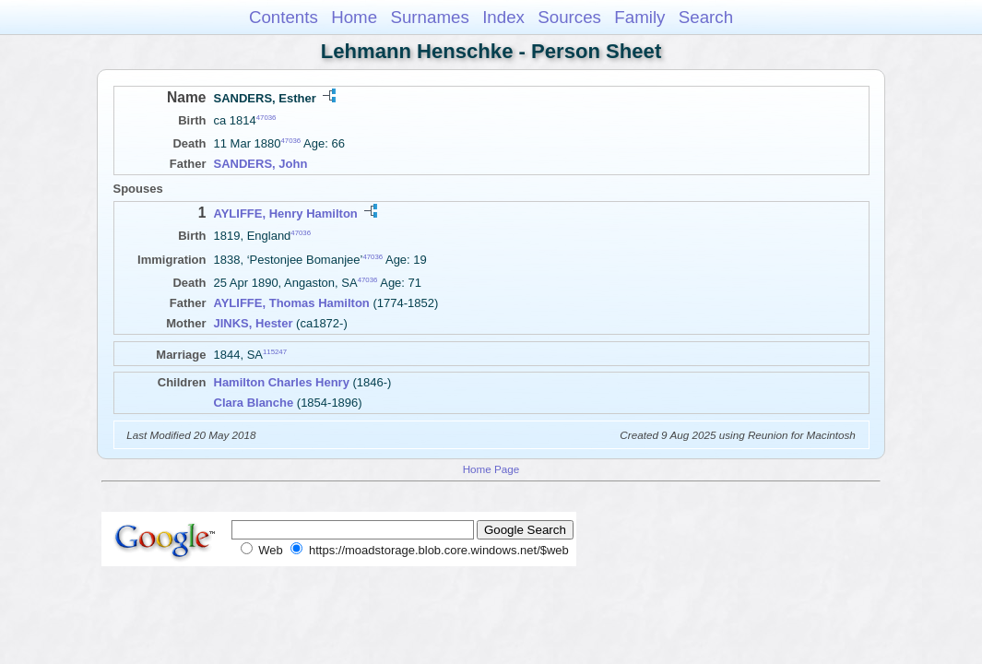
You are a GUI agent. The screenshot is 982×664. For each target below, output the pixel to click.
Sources (569, 17)
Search (706, 17)
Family (639, 17)
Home (354, 17)
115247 (275, 352)
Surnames (429, 17)
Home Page (491, 469)
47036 (266, 117)
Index (503, 17)
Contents (283, 17)
